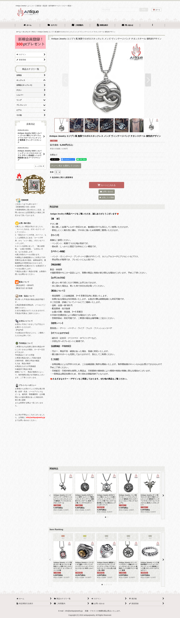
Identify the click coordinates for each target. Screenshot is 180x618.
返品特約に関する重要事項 (61, 177)
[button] (152, 25)
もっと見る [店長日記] (39, 166)
